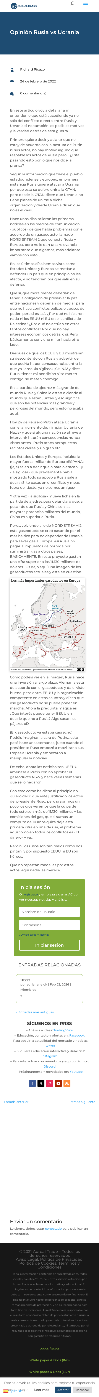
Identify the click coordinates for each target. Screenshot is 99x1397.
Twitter (49, 1046)
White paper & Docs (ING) (49, 1360)
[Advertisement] (49, 1159)
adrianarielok (37, 984)
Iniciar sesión (49, 945)
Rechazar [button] (82, 1390)
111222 (25, 980)
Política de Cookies (37, 1263)
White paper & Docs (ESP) (49, 1372)
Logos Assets (49, 1348)
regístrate (30, 894)
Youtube (76, 1072)
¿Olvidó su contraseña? (34, 934)
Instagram (49, 1056)
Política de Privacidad (61, 1259)
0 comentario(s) (33, 93)
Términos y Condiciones (58, 1265)
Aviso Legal (27, 1259)
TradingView (63, 1030)
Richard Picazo (32, 69)
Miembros (28, 990)
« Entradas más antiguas (35, 1012)
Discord (50, 1066)
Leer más (41, 1390)
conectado (53, 1229)
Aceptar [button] (62, 1390)
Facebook (77, 1035)
